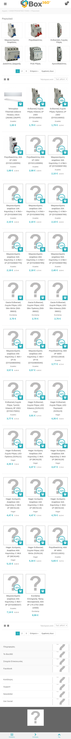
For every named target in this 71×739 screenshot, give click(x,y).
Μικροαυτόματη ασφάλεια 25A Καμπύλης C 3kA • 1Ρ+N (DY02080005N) (13, 357)
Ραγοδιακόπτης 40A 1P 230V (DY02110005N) (13, 160)
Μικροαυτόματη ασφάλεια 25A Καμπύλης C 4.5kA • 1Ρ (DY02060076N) (58, 210)
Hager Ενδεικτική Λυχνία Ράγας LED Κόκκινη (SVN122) (35, 405)
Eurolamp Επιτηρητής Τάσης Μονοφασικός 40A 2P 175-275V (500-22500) (35, 602)
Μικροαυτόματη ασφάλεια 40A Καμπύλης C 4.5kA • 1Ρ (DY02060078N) (35, 258)
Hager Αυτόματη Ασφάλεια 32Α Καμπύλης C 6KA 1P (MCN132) (58, 503)
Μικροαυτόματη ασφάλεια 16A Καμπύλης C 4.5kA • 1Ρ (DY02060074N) (58, 161)
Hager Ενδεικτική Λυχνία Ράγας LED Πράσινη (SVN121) (13, 453)
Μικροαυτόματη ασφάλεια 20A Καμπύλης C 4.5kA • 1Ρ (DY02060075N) (35, 210)
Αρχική (4, 11)
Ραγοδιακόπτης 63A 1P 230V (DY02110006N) (35, 160)
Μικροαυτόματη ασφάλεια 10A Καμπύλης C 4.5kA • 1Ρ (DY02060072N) (13, 210)
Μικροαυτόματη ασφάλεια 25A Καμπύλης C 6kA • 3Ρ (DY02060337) (13, 600)
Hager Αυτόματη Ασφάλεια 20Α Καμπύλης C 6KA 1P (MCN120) (58, 455)
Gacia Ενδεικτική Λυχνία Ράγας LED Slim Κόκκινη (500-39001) (57, 306)
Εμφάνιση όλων (48, 71)
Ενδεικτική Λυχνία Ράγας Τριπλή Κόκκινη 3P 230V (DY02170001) (13, 406)
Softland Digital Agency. (53, 729)
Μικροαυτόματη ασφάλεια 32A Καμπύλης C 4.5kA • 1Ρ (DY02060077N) (13, 258)
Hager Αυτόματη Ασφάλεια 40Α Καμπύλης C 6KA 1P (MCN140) (13, 551)
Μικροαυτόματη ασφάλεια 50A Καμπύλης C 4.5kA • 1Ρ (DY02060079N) (58, 258)
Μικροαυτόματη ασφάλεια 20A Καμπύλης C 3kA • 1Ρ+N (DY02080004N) (35, 357)
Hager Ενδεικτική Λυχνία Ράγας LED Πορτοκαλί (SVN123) (57, 406)
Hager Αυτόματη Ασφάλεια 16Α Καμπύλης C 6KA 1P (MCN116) (13, 503)
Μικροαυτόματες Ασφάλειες (12, 41)
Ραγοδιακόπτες (35, 40)
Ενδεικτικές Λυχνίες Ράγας (59, 41)
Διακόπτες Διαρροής (12, 64)
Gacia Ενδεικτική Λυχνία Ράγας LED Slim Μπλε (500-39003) (13, 306)
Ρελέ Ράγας (35, 64)
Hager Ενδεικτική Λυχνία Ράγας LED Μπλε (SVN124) (35, 550)
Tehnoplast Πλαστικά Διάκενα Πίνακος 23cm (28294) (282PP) (13, 113)
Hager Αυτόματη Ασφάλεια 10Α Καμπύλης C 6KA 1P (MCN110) (35, 503)
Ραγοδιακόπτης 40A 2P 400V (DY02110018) (58, 354)
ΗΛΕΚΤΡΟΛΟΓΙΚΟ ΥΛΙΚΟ (19, 11)
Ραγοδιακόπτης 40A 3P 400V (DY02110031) (58, 550)
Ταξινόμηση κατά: (47, 79)
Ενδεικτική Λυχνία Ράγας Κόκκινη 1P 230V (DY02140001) (35, 113)
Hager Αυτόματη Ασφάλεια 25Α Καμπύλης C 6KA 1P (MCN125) (35, 455)
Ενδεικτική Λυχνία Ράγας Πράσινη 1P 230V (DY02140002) (57, 113)
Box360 (26, 729)
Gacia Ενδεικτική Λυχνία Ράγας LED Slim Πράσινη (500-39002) (35, 306)
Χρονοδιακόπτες (59, 64)
